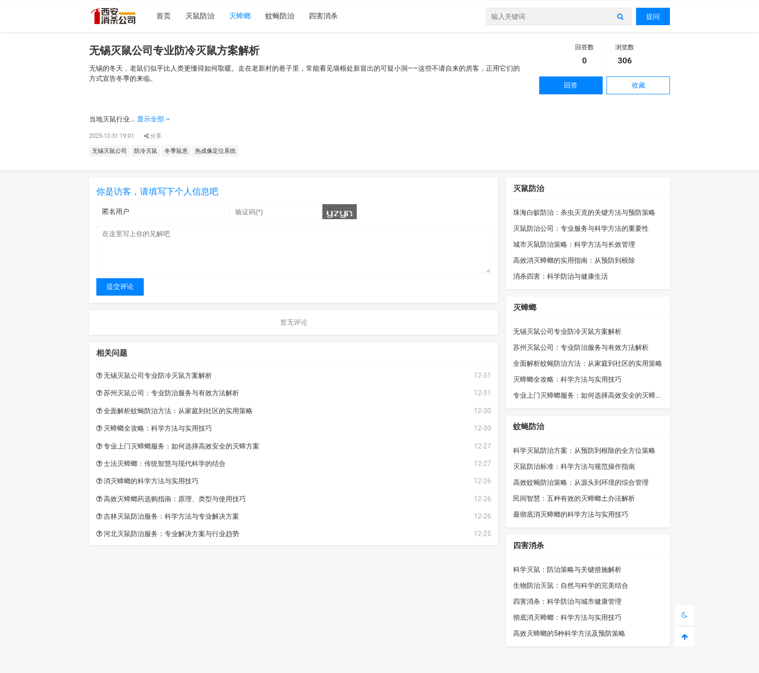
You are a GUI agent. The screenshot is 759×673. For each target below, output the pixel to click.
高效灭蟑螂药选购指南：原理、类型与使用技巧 (171, 499)
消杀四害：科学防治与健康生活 (560, 276)
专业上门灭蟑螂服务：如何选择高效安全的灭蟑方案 (177, 446)
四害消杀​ (323, 16)
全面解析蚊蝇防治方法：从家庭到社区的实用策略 (174, 411)
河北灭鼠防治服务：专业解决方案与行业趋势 (167, 534)
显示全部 (153, 119)
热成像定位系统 (215, 151)
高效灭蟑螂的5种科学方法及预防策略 (569, 633)
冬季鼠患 (176, 151)
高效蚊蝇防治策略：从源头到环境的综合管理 (581, 482)
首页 (163, 16)
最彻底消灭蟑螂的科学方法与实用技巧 (570, 514)
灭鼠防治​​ (199, 16)
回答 (570, 85)
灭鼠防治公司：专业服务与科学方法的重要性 (581, 228)
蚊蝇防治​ (279, 16)
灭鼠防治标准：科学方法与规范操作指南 (574, 466)
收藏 (638, 85)
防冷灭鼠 (145, 151)
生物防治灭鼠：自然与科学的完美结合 (570, 585)
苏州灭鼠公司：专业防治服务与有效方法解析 (167, 393)
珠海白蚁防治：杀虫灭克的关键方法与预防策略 (584, 212)
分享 (153, 136)
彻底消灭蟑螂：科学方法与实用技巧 (567, 617)
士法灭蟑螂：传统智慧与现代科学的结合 (161, 463)
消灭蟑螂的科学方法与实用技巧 (147, 481)
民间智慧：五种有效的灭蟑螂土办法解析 (574, 498)
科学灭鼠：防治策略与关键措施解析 (567, 569)
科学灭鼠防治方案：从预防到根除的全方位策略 (584, 450)
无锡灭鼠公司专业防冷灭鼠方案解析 (154, 375)
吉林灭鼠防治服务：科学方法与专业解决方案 (167, 516)
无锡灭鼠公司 (109, 151)
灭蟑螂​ (240, 16)
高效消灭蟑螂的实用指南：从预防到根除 (574, 260)
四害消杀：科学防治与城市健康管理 (567, 601)
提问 (653, 16)
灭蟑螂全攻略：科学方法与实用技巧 (154, 428)
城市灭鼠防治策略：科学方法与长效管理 (574, 244)
